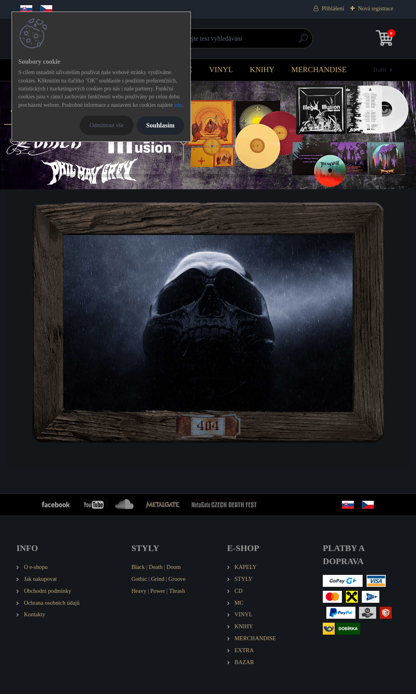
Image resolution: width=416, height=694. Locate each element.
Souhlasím (160, 125)
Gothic (139, 579)
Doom (174, 567)
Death (155, 567)
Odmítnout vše (107, 125)
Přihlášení (333, 9)
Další (380, 69)
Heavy (139, 591)
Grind (158, 579)
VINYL (221, 69)
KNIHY (262, 69)
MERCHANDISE (319, 69)
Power (157, 591)
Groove (177, 579)
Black (138, 567)
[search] (303, 41)
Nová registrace (375, 9)
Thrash (177, 591)
